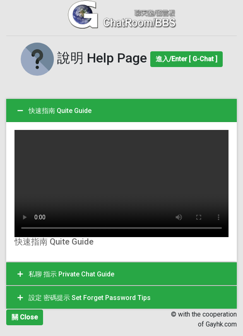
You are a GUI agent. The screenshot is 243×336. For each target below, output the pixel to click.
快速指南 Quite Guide (53, 110)
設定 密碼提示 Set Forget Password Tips (83, 297)
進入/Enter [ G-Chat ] (186, 59)
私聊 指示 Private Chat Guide (65, 274)
